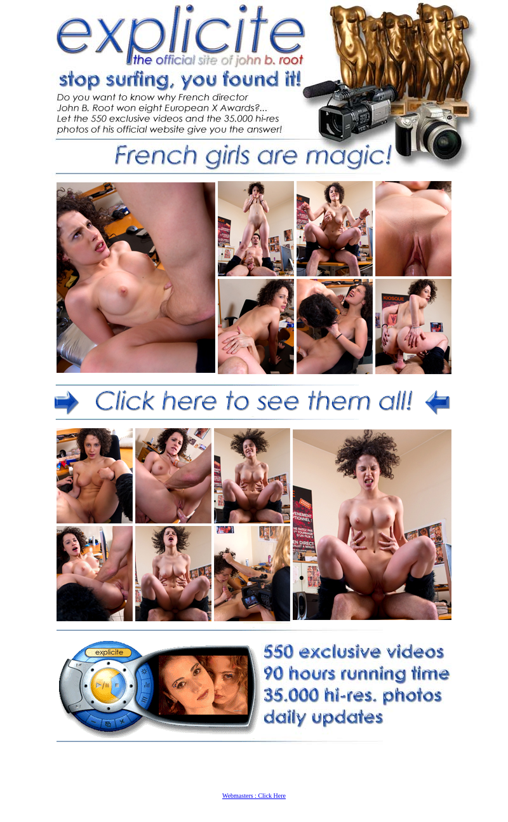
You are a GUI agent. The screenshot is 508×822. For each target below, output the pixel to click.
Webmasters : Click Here (254, 795)
